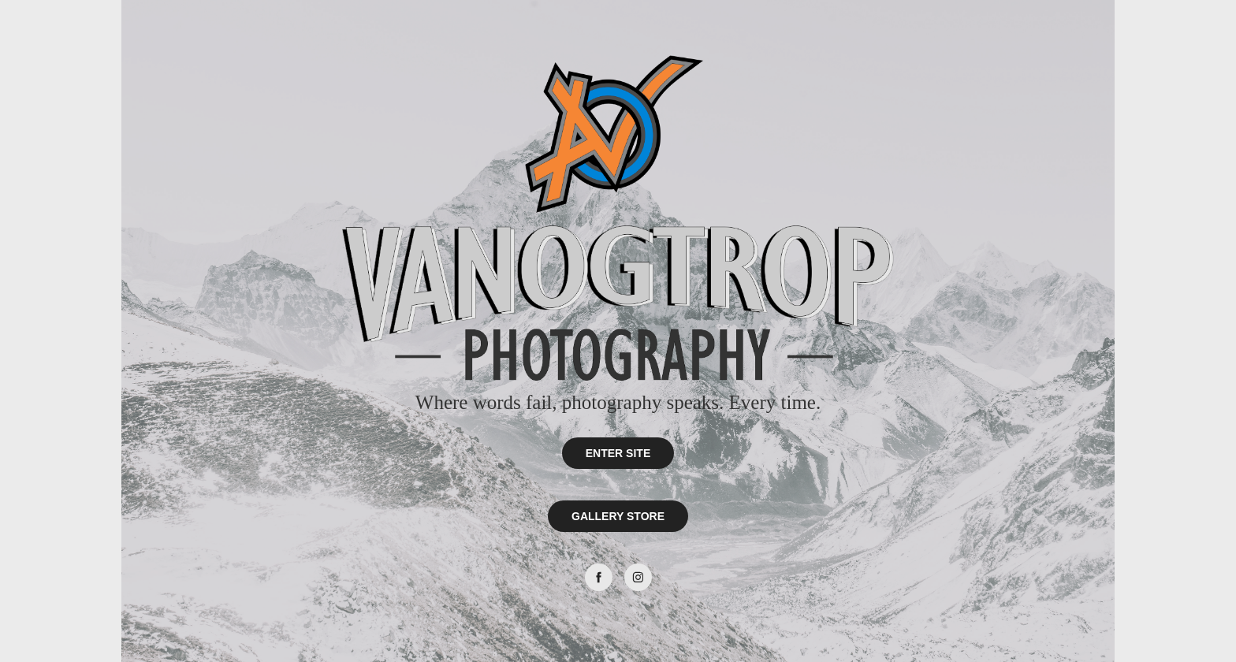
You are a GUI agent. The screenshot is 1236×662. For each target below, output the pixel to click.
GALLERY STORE (618, 516)
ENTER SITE (618, 453)
